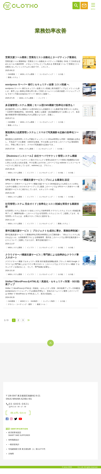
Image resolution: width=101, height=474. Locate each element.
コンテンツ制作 (49, 301)
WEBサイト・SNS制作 (29, 301)
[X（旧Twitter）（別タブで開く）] (15, 419)
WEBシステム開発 (27, 74)
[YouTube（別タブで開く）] (20, 419)
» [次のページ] (28, 320)
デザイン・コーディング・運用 (20, 304)
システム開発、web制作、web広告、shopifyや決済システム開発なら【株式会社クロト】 (20, 6)
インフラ (41, 98)
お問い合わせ (18, 413)
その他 (60, 74)
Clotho (74, 467)
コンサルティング (46, 74)
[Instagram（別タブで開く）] (11, 419)
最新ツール (41, 304)
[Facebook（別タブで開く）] (7, 419)
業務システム (13, 77)
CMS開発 (11, 74)
